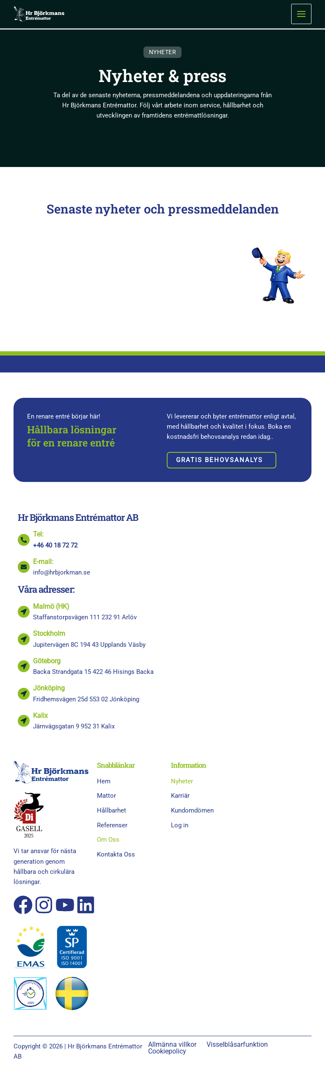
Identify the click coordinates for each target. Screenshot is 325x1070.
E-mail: (43, 562)
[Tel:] (24, 540)
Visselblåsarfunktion (237, 1044)
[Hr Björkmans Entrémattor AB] (39, 13)
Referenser (117, 825)
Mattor (111, 796)
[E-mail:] (24, 567)
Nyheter (182, 781)
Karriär (180, 795)
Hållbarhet (111, 810)
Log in (179, 825)
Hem (103, 781)
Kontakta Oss (116, 854)
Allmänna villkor (172, 1044)
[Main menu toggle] (301, 14)
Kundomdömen (192, 810)
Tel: (38, 534)
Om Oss (113, 839)
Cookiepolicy (167, 1051)
